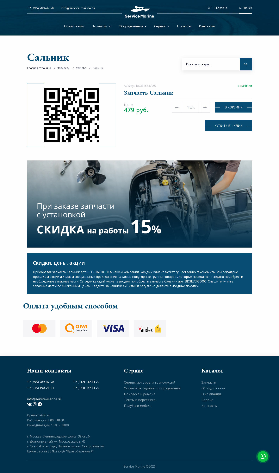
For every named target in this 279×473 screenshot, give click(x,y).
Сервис (161, 26)
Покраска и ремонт (139, 394)
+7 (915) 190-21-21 (40, 388)
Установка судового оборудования (152, 388)
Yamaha (81, 68)
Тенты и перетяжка (140, 400)
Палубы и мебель (138, 406)
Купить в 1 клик (228, 126)
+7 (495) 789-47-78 (40, 8)
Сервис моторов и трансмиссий (149, 382)
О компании (74, 26)
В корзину (233, 107)
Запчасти (101, 26)
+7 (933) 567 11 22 (86, 388)
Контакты (207, 26)
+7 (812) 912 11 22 (86, 382)
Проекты (184, 26)
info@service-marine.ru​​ (78, 8)
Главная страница (39, 68)
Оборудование (132, 26)
